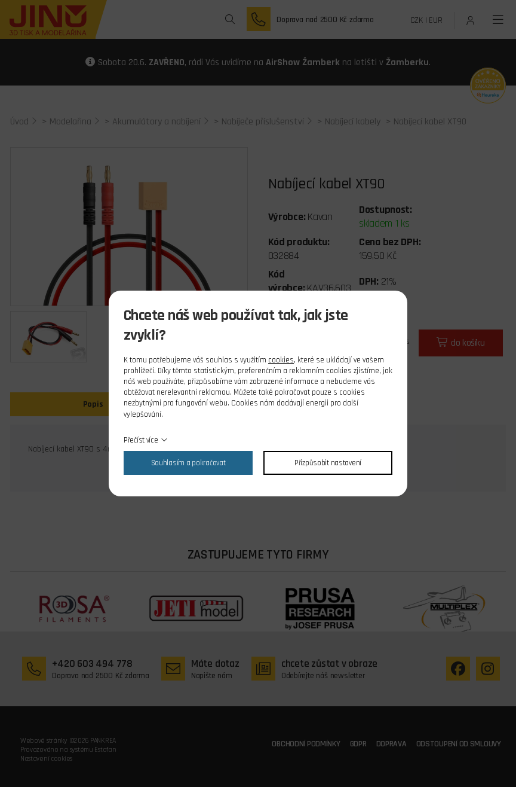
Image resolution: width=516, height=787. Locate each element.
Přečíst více (141, 440)
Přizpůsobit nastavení (327, 463)
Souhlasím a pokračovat (188, 463)
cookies (281, 360)
